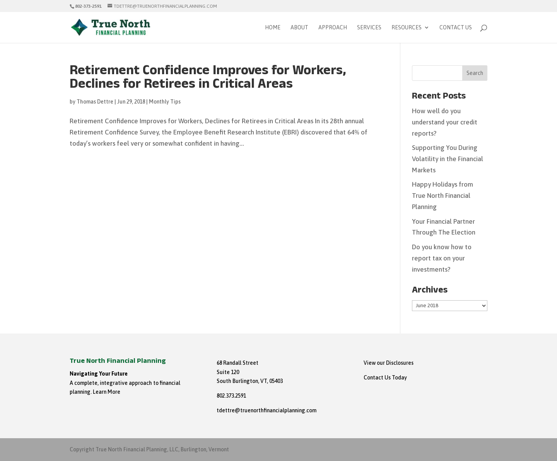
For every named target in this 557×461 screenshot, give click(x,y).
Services (369, 28)
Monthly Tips (165, 102)
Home (272, 28)
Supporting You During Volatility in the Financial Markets (447, 159)
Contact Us (455, 28)
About (299, 28)
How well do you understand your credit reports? (444, 122)
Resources (406, 28)
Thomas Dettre (95, 102)
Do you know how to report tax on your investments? (442, 258)
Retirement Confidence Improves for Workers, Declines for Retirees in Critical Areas (208, 79)
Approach (332, 28)
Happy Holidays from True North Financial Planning (442, 195)
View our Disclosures (388, 363)
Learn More (106, 392)
